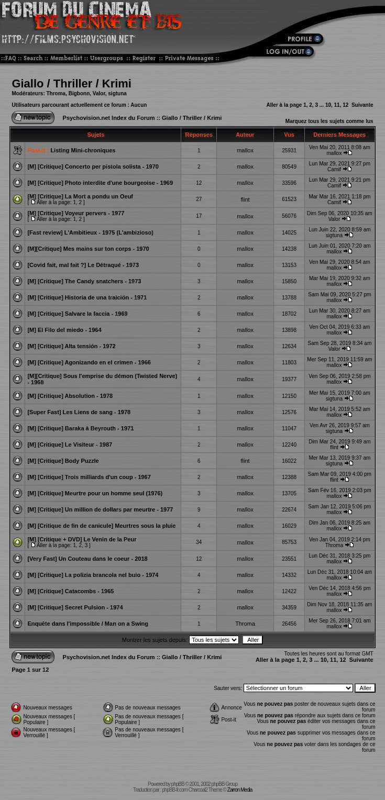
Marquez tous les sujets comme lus (329, 121)
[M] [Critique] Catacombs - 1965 (70, 591)
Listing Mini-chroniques (82, 150)
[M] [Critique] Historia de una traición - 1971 (87, 297)
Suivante (362, 105)
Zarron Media (239, 790)
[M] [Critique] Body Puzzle (62, 461)
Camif (334, 169)
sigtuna (117, 93)
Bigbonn (79, 93)
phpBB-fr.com (175, 790)
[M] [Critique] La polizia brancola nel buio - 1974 (92, 575)
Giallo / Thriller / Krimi (71, 83)
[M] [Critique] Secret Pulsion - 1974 (75, 607)
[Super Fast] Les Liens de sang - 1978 (78, 412)
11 (337, 105)
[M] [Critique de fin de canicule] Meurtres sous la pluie (101, 526)
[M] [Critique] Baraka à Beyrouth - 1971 (80, 428)
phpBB (177, 784)
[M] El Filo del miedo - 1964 (64, 330)
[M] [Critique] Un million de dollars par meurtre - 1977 (100, 509)
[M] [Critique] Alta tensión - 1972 (71, 346)
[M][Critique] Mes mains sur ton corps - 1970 (88, 249)
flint (245, 199)
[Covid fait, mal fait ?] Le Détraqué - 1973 (83, 265)
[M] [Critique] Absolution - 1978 (70, 396)
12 (345, 105)
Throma (56, 93)
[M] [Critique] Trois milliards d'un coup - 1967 (88, 477)
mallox (245, 150)
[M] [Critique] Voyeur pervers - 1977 (75, 213)
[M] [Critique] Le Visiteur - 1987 (69, 444)
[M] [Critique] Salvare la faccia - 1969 (77, 313)
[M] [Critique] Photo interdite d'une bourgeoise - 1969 (100, 183)
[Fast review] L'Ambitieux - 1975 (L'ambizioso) (90, 232)
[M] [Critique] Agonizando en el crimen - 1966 (89, 362)
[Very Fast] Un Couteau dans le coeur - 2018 (87, 558)
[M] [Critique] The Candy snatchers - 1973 (84, 281)
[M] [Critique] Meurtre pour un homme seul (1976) (94, 493)
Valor (99, 93)
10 (328, 105)
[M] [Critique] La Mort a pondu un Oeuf (80, 196)
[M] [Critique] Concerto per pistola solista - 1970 (93, 166)
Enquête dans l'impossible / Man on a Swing (87, 623)
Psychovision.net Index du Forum (109, 118)
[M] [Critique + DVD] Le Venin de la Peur (81, 539)
